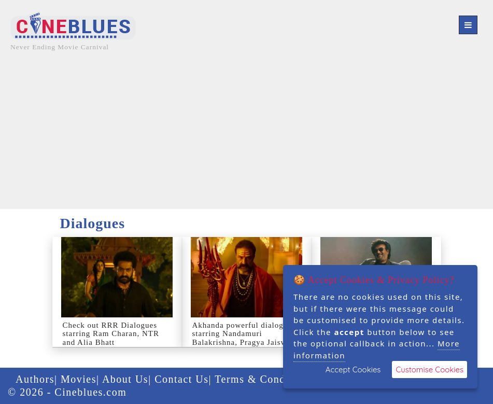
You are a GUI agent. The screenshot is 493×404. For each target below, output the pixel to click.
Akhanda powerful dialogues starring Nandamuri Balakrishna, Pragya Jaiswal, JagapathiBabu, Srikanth (244, 338)
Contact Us (181, 379)
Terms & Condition (261, 379)
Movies (78, 379)
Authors (35, 379)
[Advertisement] (246, 136)
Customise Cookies (429, 369)
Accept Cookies (353, 369)
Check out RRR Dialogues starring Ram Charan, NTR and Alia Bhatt (111, 333)
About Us (125, 379)
